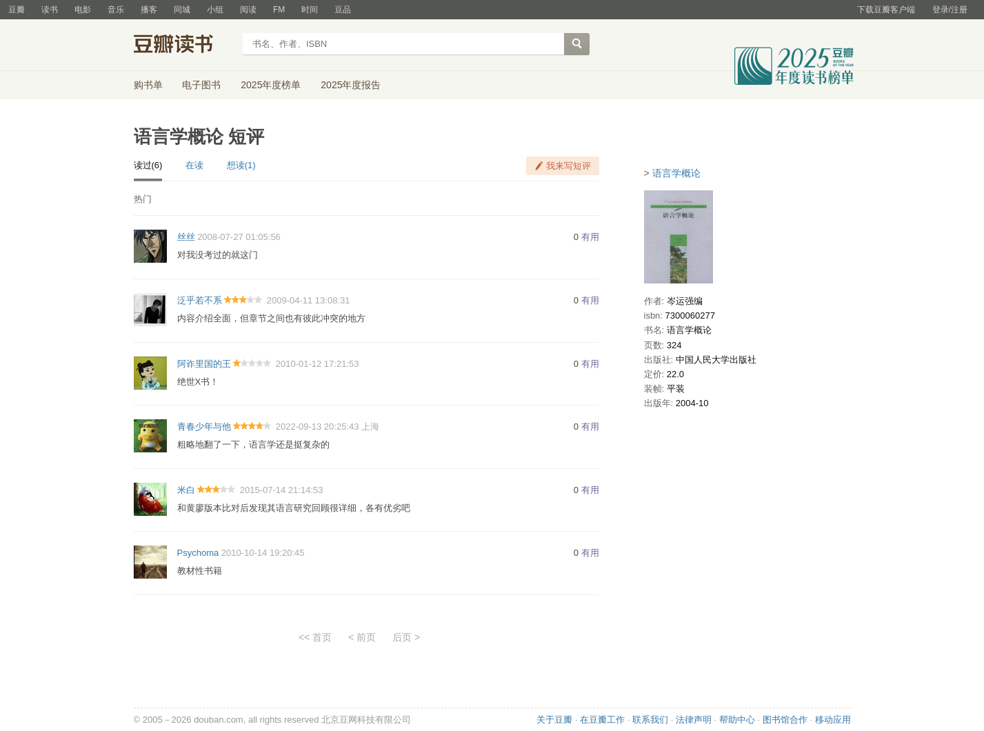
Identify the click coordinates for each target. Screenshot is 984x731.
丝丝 (186, 237)
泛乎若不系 (199, 300)
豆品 (342, 9)
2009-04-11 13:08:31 (308, 300)
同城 (182, 9)
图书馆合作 (785, 719)
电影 (82, 9)
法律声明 (694, 719)
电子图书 (201, 84)
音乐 (116, 9)
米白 (186, 490)
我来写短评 (568, 166)
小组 (215, 9)
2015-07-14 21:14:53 (281, 490)
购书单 (148, 84)
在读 (194, 165)
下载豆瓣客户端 (886, 9)
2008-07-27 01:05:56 (239, 237)
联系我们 (650, 719)
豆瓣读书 (184, 45)
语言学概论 (676, 173)
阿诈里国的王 (204, 364)
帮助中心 (737, 719)
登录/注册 (949, 9)
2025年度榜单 (271, 84)
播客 (149, 9)
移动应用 (833, 719)
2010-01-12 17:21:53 (317, 364)
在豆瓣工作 (602, 719)
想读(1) (241, 165)
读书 (49, 9)
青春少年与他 (204, 426)
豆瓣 (16, 9)
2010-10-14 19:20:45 (263, 553)
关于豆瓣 (554, 719)
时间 (309, 9)
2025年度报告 (351, 84)
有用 (590, 237)
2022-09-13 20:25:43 (317, 426)
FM (279, 9)
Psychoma (198, 553)
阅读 (248, 9)
